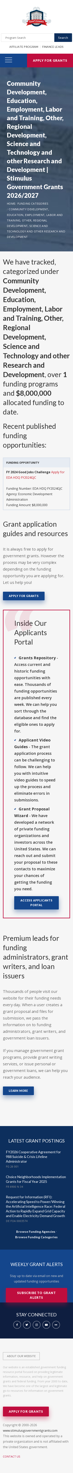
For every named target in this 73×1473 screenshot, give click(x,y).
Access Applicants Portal (36, 903)
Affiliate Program (23, 46)
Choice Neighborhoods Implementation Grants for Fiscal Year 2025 (36, 1179)
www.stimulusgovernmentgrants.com (30, 1430)
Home (11, 203)
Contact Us (11, 1456)
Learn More (18, 1090)
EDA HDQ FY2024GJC (47, 488)
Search (63, 37)
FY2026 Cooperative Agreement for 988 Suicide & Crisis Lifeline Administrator (33, 1156)
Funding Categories (32, 203)
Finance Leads (53, 46)
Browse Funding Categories (36, 1237)
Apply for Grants (50, 60)
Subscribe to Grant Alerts (36, 1295)
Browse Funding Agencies (35, 1231)
